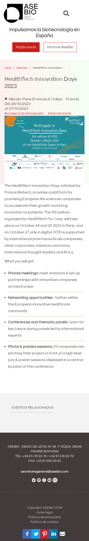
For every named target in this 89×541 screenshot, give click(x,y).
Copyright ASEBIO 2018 (44, 507)
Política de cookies (44, 522)
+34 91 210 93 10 (34, 456)
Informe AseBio (60, 47)
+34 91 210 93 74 (61, 456)
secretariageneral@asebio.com (44, 471)
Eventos (22, 67)
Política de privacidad (44, 517)
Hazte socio (26, 47)
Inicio (8, 67)
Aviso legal (44, 512)
